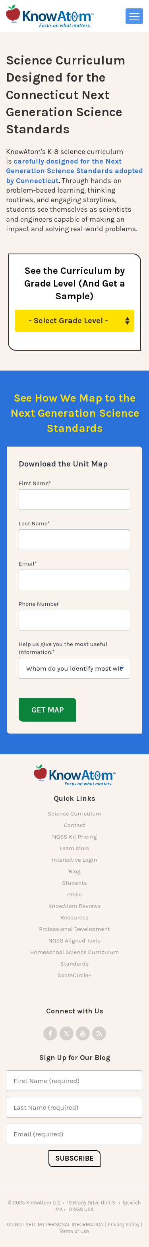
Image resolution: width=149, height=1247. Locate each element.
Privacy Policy (123, 1224)
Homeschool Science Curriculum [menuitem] (74, 952)
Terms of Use (74, 1231)
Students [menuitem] (74, 882)
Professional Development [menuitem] (74, 929)
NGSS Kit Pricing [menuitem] (74, 836)
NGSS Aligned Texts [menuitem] (74, 940)
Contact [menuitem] (74, 825)
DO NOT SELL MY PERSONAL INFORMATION (55, 1224)
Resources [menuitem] (74, 917)
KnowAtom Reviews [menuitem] (74, 905)
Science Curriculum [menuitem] (74, 813)
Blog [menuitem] (74, 871)
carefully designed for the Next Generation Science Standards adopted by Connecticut (74, 171)
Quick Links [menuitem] (74, 798)
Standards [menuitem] (74, 963)
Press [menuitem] (74, 894)
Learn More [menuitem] (74, 848)
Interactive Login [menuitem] (74, 859)
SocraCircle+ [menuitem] (74, 975)
